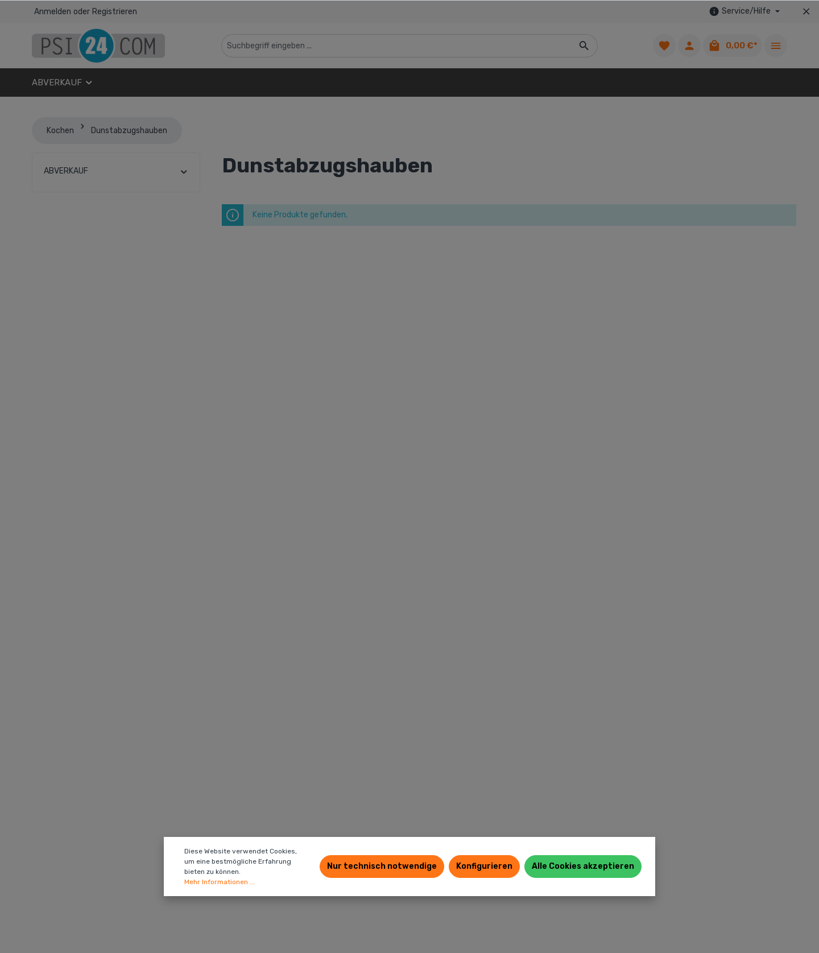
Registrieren (114, 11)
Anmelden (52, 11)
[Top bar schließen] (806, 11)
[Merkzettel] (664, 45)
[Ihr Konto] (689, 45)
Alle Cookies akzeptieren (583, 866)
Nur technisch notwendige (382, 866)
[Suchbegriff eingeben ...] (396, 45)
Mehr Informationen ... (219, 882)
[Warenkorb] (732, 45)
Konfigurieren (484, 866)
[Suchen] (584, 45)
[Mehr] (775, 45)
